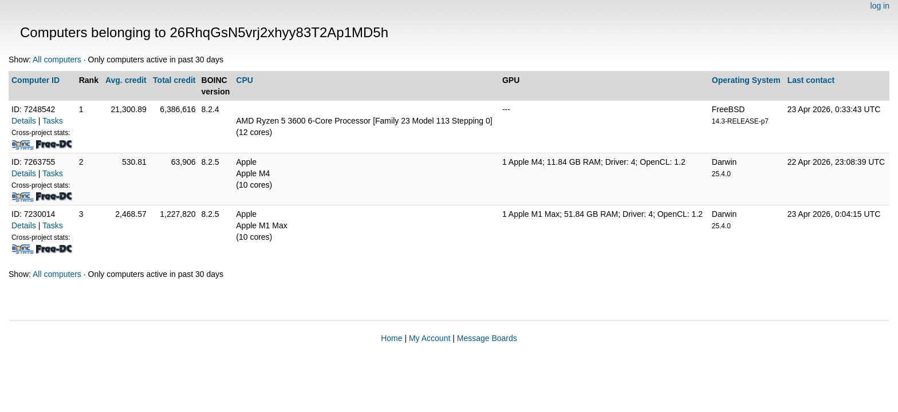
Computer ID (35, 80)
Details (23, 120)
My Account (429, 338)
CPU (244, 80)
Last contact (810, 80)
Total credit (174, 80)
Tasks (52, 120)
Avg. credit (126, 80)
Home (391, 338)
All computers (57, 59)
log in (880, 5)
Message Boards (487, 338)
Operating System (746, 80)
